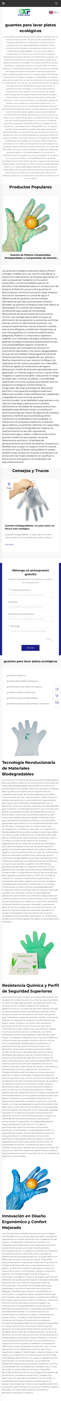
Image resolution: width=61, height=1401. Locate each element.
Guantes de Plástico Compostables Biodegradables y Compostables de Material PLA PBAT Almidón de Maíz (30, 257)
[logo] (23, 12)
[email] (57, 702)
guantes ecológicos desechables (22, 698)
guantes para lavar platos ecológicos (24, 686)
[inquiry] (57, 689)
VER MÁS (9, 544)
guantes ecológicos (16, 675)
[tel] (57, 696)
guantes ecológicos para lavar (21, 692)
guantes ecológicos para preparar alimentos (28, 703)
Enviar (30, 647)
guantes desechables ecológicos (22, 681)
